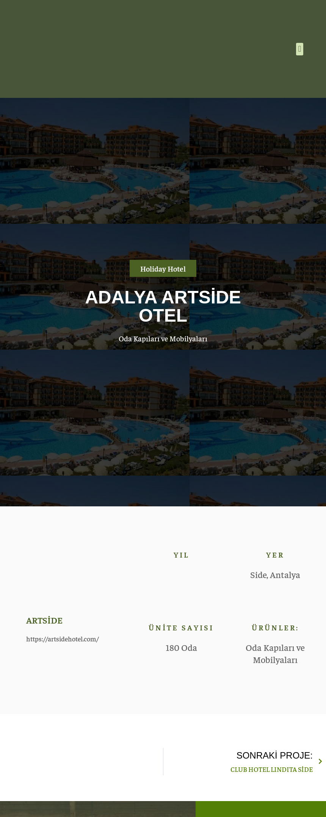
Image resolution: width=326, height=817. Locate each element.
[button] (299, 49)
